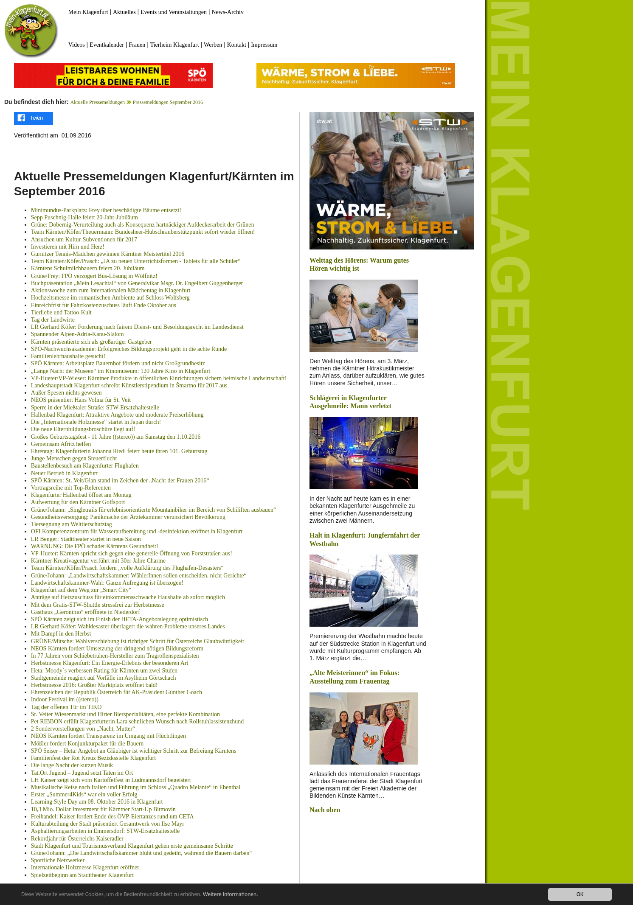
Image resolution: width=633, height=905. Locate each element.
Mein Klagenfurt (88, 12)
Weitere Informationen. (230, 894)
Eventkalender (107, 45)
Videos (76, 45)
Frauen (137, 45)
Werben (213, 45)
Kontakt (236, 45)
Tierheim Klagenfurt (174, 45)
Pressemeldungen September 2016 (168, 102)
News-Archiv (228, 12)
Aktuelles (124, 12)
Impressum (264, 45)
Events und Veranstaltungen (174, 12)
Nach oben (324, 809)
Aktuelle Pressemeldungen (97, 102)
